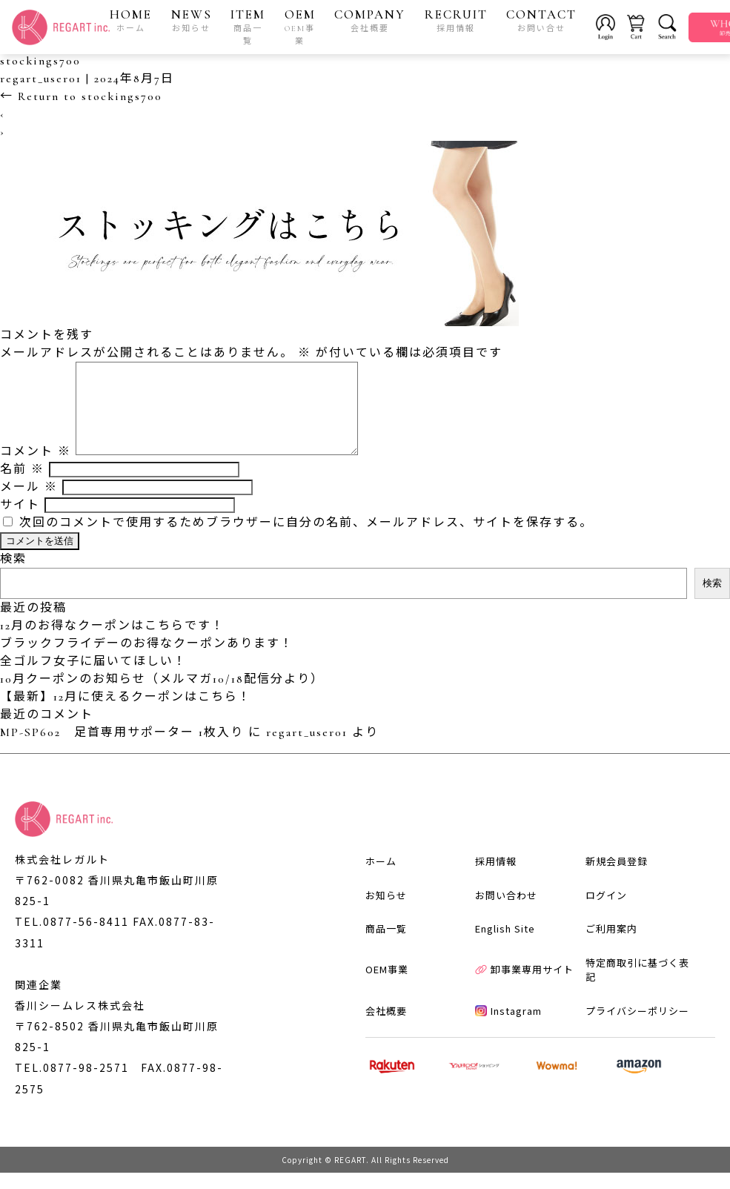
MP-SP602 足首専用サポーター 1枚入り (122, 750)
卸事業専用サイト (524, 987)
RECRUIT (456, 20)
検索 (13, 576)
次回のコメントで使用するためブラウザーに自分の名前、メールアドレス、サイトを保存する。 (306, 540)
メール (29, 504)
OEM (300, 26)
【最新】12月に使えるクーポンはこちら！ (125, 714)
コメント (35, 469)
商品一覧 (386, 945)
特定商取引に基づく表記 (637, 987)
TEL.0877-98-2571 (72, 1084)
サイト (20, 522)
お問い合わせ (506, 912)
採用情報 (496, 878)
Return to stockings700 (81, 96)
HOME (131, 20)
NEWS (191, 20)
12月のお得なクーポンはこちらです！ (112, 643)
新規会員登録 (616, 878)
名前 (22, 487)
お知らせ (386, 912)
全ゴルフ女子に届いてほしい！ (93, 679)
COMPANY (369, 20)
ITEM (247, 26)
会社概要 (386, 1028)
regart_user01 (41, 78)
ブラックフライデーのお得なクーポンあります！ (146, 661)
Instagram (508, 1028)
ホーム (380, 878)
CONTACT (541, 20)
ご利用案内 (611, 945)
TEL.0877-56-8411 (72, 939)
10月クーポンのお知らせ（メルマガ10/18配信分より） (162, 696)
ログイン (606, 912)
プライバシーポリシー (637, 1028)
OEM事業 (386, 987)
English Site (505, 945)
